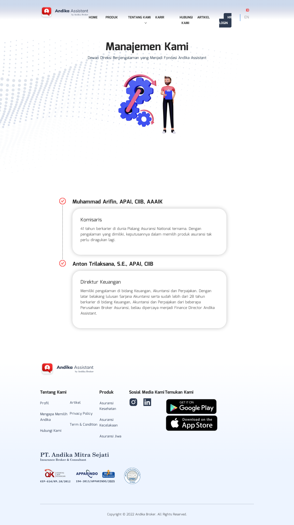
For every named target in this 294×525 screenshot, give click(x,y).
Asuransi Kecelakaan (108, 422)
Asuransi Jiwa (110, 436)
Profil (44, 403)
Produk (112, 17)
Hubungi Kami (186, 20)
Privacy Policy (81, 414)
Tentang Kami (139, 19)
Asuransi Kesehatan (107, 406)
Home (93, 17)
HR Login (225, 20)
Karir (159, 17)
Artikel (203, 17)
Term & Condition (83, 425)
